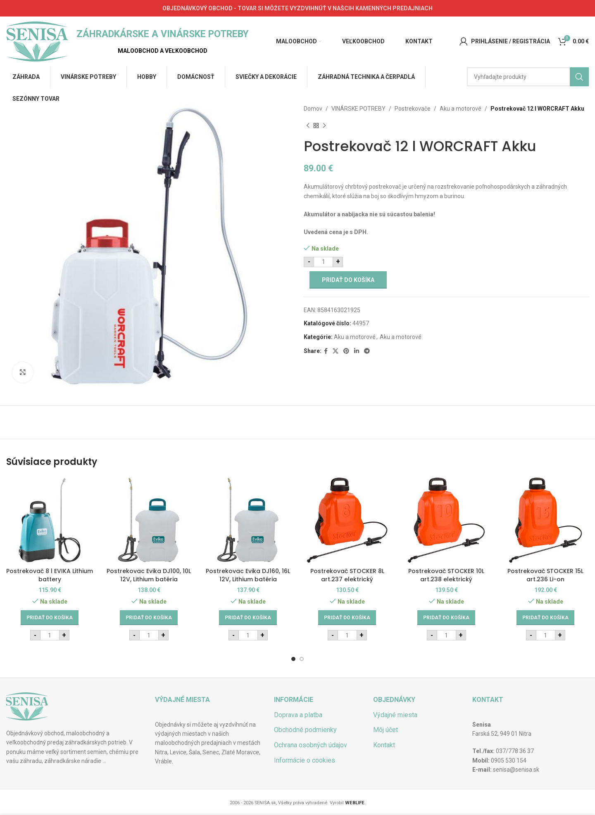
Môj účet (385, 730)
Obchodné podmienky (305, 730)
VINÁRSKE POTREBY (358, 108)
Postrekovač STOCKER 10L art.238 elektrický (446, 575)
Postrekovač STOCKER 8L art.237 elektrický (347, 575)
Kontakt (384, 745)
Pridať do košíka (348, 280)
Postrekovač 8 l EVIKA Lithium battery (49, 575)
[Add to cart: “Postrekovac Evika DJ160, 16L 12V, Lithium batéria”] (248, 617)
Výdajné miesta (395, 715)
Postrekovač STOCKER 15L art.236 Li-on (545, 575)
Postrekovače (413, 108)
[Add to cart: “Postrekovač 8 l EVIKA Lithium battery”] (50, 617)
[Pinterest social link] (346, 351)
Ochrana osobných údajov (310, 745)
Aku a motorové (460, 108)
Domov (313, 108)
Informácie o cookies (304, 760)
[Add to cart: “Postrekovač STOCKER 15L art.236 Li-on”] (545, 617)
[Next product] (324, 125)
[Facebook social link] (325, 351)
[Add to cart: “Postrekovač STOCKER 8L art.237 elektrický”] (347, 617)
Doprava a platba (298, 715)
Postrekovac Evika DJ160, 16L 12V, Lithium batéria (248, 575)
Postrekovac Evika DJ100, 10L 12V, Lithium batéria (149, 575)
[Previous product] (308, 125)
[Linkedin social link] (357, 351)
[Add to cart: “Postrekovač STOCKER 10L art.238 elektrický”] (446, 617)
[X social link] (335, 351)
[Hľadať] (528, 76)
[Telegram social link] (367, 351)
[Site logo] (37, 41)
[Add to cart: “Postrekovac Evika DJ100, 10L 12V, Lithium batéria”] (149, 617)
